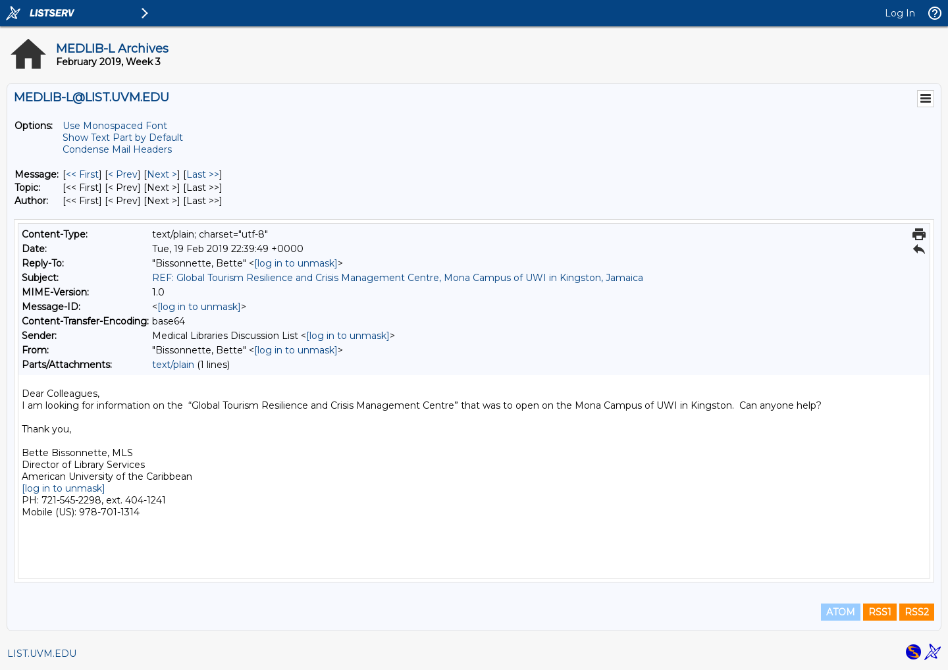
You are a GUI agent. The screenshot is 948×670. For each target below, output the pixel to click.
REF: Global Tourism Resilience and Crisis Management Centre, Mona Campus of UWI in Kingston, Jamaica (397, 278)
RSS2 (917, 612)
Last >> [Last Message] (202, 174)
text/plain (173, 365)
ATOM (840, 612)
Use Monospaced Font (115, 126)
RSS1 (879, 612)
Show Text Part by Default (123, 137)
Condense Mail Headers (117, 149)
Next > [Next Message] (162, 174)
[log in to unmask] (296, 263)
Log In (900, 13)
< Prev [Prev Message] (123, 174)
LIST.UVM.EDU (41, 653)
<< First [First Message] (82, 174)
